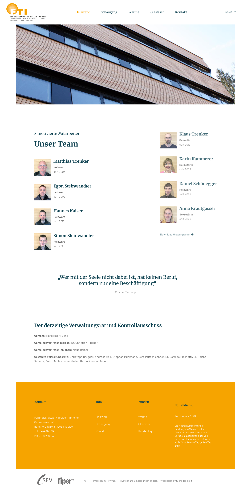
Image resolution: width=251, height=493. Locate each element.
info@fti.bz (47, 435)
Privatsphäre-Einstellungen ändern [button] (138, 480)
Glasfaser (157, 12)
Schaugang (109, 12)
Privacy (112, 480)
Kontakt (181, 12)
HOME (228, 12)
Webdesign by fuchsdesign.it (176, 480)
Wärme (134, 12)
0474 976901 (188, 416)
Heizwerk (83, 12)
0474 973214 (47, 431)
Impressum (99, 480)
